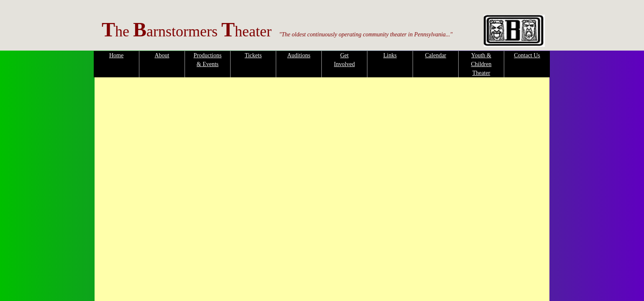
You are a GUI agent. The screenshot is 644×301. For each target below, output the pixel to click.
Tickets (253, 55)
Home (116, 55)
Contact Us (527, 55)
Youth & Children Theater (481, 64)
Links (390, 55)
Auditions (298, 55)
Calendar (435, 55)
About (162, 55)
